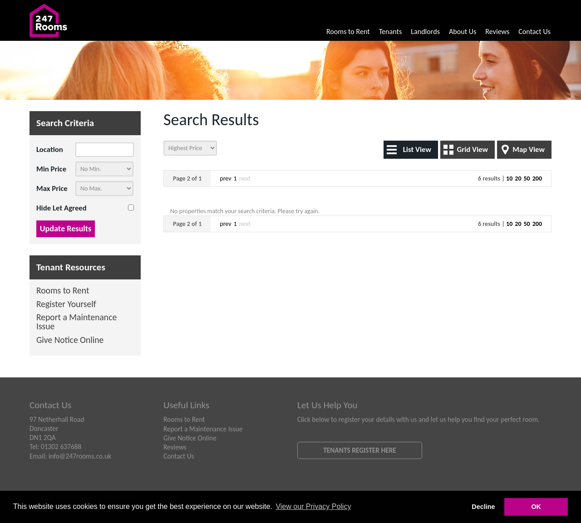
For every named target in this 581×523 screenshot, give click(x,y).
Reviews (497, 31)
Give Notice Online (69, 340)
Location (49, 149)
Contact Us (534, 31)
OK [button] (536, 506)
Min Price (51, 169)
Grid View (472, 149)
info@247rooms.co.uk (80, 456)
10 (509, 178)
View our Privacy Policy (313, 506)
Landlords (425, 31)
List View (417, 149)
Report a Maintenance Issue (76, 322)
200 (537, 178)
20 (518, 178)
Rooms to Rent (348, 31)
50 (527, 178)
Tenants (390, 31)
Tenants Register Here (359, 450)
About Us (462, 31)
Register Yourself (66, 304)
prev (225, 178)
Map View (528, 149)
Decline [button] (483, 506)
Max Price (52, 188)
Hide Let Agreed (61, 208)
